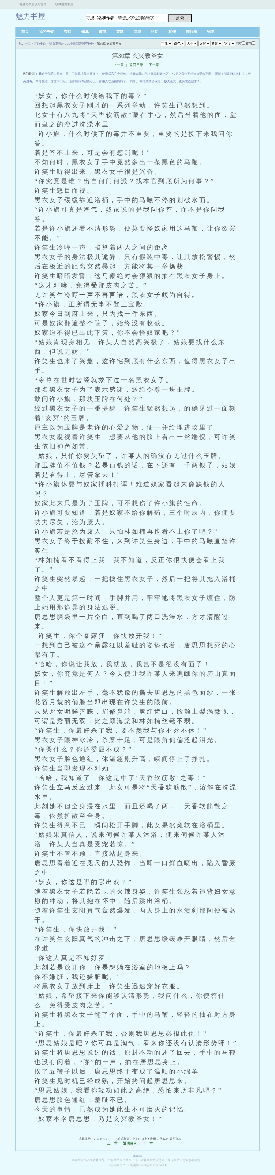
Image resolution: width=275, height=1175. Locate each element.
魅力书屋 (30, 16)
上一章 (118, 65)
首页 (25, 32)
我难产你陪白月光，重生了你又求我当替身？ (68, 74)
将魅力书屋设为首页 (32, 4)
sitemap (137, 1155)
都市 (102, 32)
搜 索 (180, 18)
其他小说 (40, 43)
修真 (85, 32)
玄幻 (67, 32)
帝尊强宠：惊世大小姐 (51, 81)
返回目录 (136, 65)
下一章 (154, 65)
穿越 (120, 32)
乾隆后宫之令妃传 (114, 74)
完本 (210, 32)
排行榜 (191, 32)
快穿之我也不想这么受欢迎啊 (191, 74)
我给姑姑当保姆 (149, 81)
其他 (172, 32)
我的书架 (46, 32)
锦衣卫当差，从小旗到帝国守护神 (71, 43)
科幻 (154, 32)
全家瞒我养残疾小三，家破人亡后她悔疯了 (97, 81)
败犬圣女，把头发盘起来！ (182, 81)
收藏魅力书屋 (64, 4)
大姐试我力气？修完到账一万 (149, 74)
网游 (137, 32)
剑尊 (133, 81)
